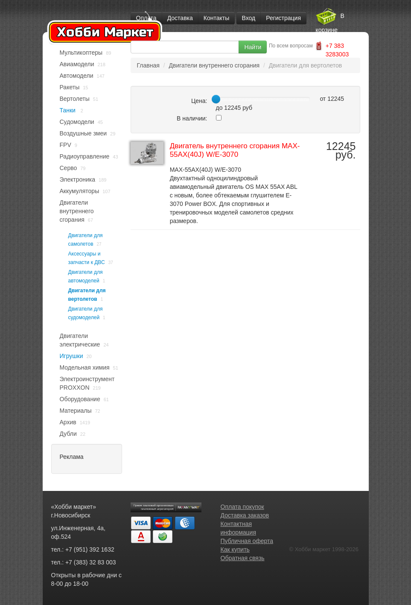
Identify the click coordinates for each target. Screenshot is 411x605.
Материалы (76, 410)
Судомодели (77, 121)
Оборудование (80, 399)
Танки (68, 110)
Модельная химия (85, 367)
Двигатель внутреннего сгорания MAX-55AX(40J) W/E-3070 (235, 150)
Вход (249, 18)
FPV (65, 144)
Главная (148, 65)
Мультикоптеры (81, 52)
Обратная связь (243, 558)
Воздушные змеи (83, 133)
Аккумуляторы (79, 191)
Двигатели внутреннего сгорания (77, 211)
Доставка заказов (245, 515)
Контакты (216, 18)
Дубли (68, 433)
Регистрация (283, 18)
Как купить (235, 549)
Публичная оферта (247, 540)
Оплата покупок (242, 506)
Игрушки (71, 355)
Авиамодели (77, 64)
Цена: (199, 100)
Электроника (78, 179)
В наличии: (192, 118)
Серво (68, 167)
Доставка (180, 18)
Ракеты (70, 87)
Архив (68, 422)
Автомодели (76, 75)
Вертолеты (75, 98)
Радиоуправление (85, 156)
